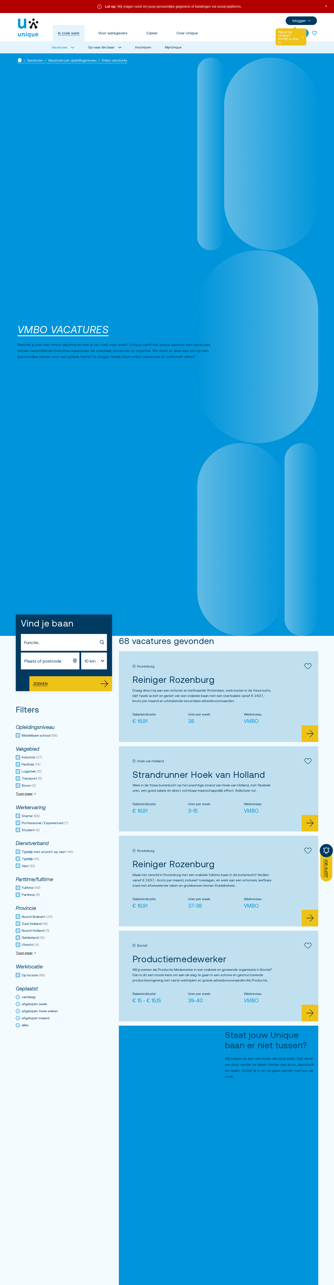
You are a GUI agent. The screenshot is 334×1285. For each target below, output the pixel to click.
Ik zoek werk (68, 33)
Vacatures (35, 60)
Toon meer (26, 794)
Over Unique (187, 33)
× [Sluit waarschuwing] (326, 5)
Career (152, 33)
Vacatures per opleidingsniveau (72, 60)
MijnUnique (173, 47)
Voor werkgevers (112, 33)
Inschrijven (143, 47)
